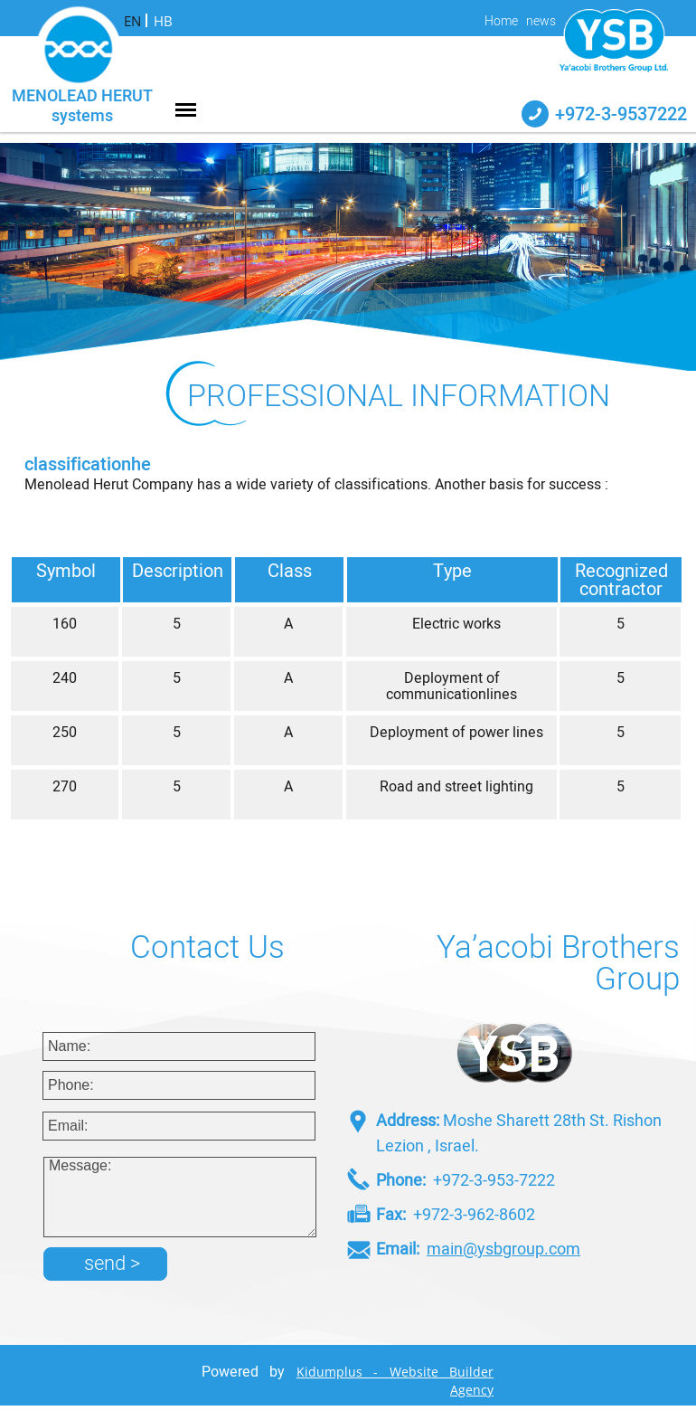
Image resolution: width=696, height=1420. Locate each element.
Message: (179, 1197)
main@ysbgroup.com (503, 1249)
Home (501, 22)
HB (163, 21)
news (541, 22)
